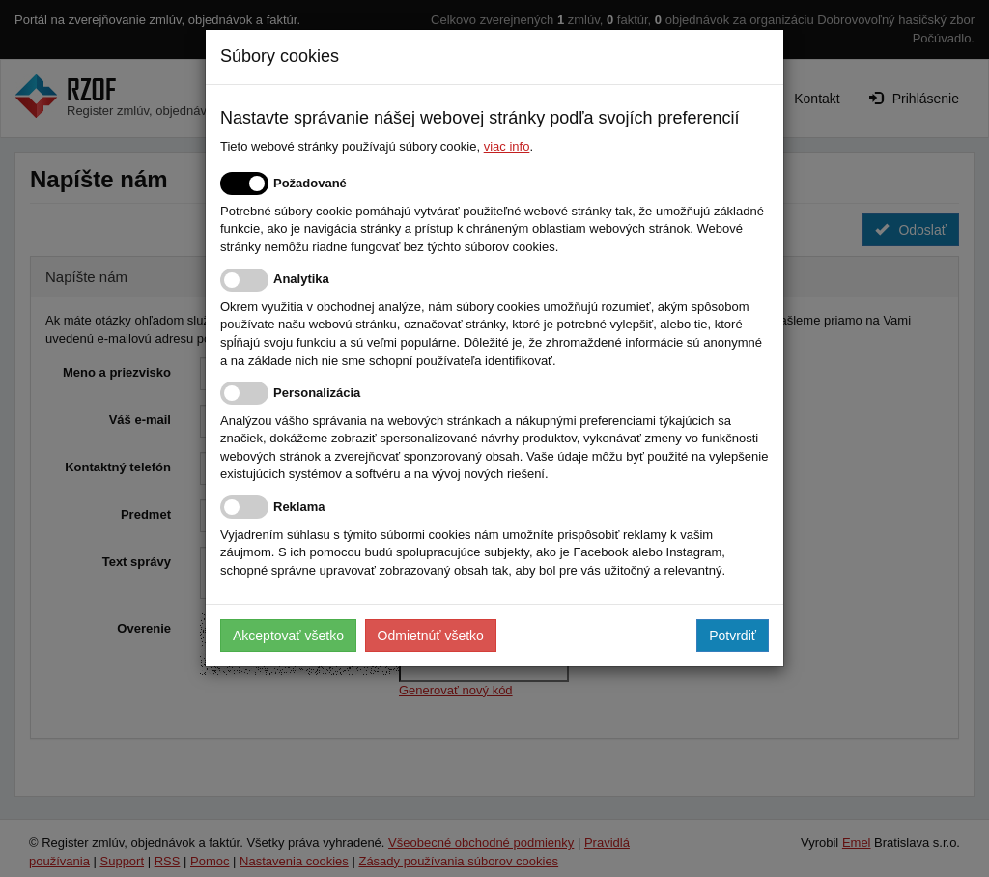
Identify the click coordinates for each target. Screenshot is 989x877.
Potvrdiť (732, 635)
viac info (507, 146)
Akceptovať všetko (288, 635)
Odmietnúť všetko (431, 635)
